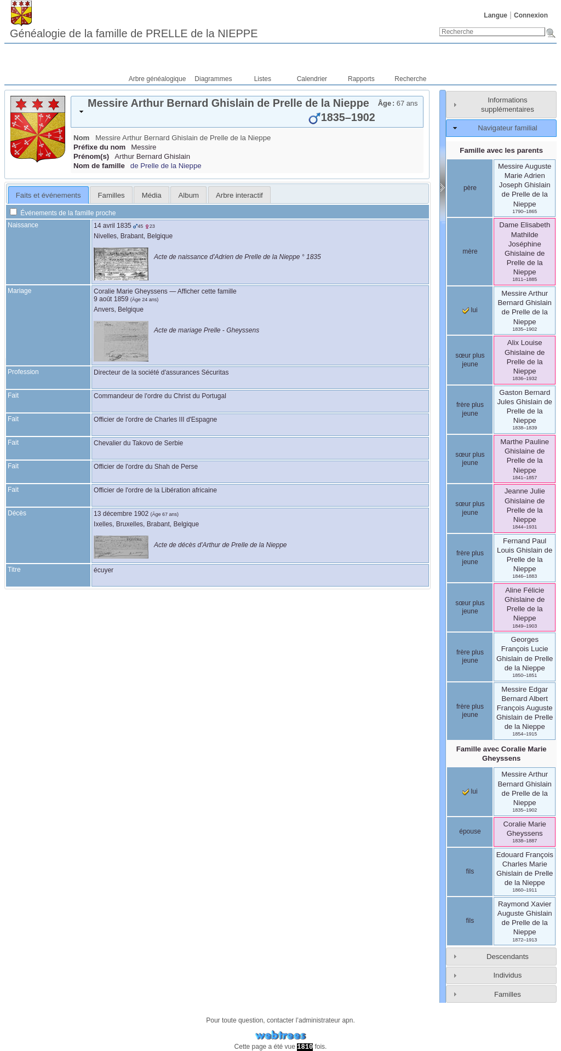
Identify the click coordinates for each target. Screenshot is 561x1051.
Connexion (531, 15)
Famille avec (501, 753)
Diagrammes (213, 79)
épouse (469, 831)
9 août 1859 (111, 299)
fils (470, 871)
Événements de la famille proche (63, 213)
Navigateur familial (507, 128)
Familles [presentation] (111, 195)
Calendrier (312, 79)
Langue (495, 15)
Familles (507, 994)
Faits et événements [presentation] (48, 195)
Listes (262, 79)
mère (469, 251)
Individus (507, 975)
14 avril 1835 (112, 225)
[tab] (247, 112)
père (470, 188)
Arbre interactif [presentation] (239, 195)
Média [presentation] (152, 195)
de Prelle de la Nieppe (166, 166)
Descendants (507, 956)
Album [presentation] (189, 195)
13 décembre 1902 (121, 514)
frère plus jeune (470, 409)
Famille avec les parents (501, 150)
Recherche (410, 79)
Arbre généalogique (157, 79)
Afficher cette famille (207, 291)
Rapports (361, 79)
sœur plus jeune (469, 360)
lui (469, 310)
